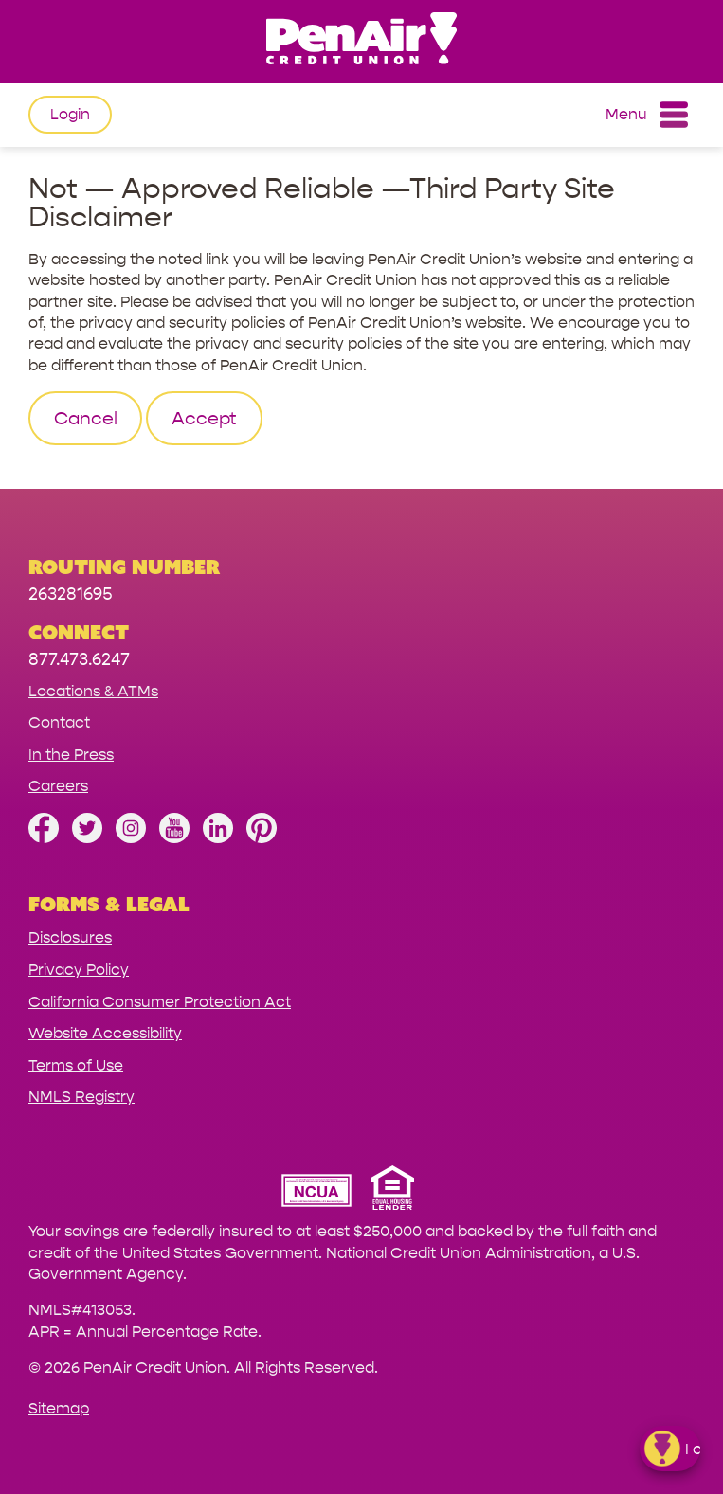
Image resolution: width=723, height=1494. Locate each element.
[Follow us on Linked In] (218, 838)
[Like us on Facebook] (43, 838)
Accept (204, 418)
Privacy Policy (78, 970)
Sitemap (58, 1408)
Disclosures (70, 937)
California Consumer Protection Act (159, 1002)
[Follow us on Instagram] (131, 838)
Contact (59, 722)
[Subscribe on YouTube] (174, 838)
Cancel (85, 418)
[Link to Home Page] (361, 41)
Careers (58, 786)
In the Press (71, 755)
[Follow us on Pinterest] (261, 838)
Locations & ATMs (93, 691)
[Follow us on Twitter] (87, 838)
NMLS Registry (81, 1097)
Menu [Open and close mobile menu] (647, 114)
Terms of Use (75, 1065)
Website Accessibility (105, 1033)
